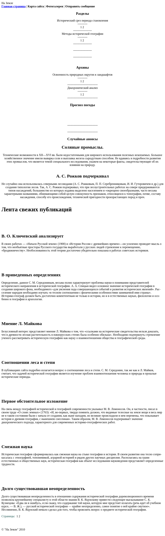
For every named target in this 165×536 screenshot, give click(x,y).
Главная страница (13, 6)
